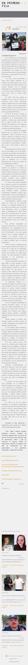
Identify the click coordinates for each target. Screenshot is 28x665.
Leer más (4, 567)
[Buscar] (22, 3)
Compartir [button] (21, 484)
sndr (18, 658)
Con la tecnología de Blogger (14, 656)
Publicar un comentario (16, 565)
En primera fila (11, 5)
